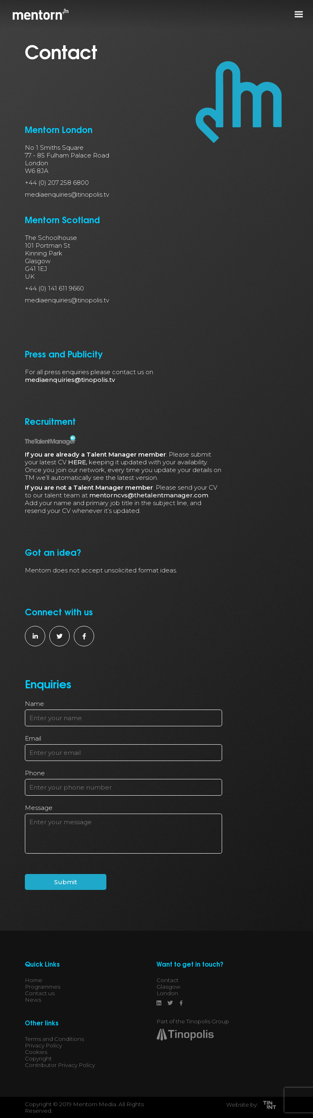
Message (39, 808)
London (167, 993)
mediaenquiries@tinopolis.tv (70, 380)
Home (33, 980)
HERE (77, 462)
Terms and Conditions (54, 1039)
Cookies (36, 1052)
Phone (35, 773)
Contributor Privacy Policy (60, 1065)
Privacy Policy (43, 1045)
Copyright (38, 1058)
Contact (167, 980)
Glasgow (168, 986)
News (33, 999)
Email (33, 738)
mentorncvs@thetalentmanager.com (148, 495)
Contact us (40, 993)
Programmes (42, 986)
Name (34, 704)
